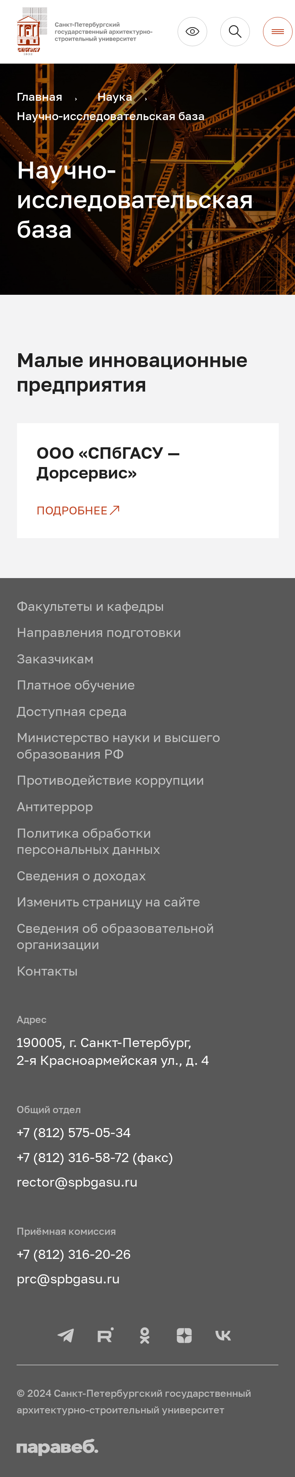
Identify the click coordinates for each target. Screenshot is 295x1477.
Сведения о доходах (81, 875)
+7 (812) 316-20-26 (74, 1254)
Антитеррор (55, 806)
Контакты (47, 970)
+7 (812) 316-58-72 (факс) (95, 1157)
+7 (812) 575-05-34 (74, 1132)
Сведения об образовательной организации (115, 936)
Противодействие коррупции (110, 779)
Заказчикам (55, 658)
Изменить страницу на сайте (108, 901)
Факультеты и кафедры (90, 606)
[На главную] (91, 31)
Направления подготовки (99, 632)
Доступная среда (72, 711)
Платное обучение (76, 684)
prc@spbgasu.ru (68, 1278)
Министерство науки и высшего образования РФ (118, 745)
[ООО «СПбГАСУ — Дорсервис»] (147, 510)
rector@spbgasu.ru (77, 1181)
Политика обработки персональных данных (88, 841)
